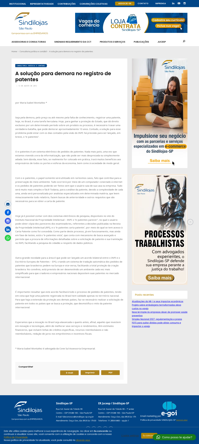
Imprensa (160, 3)
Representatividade (42, 3)
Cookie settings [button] (130, 435)
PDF (110, 372)
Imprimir (90, 372)
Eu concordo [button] (149, 435)
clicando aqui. (83, 440)
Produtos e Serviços (112, 41)
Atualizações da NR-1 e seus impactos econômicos (157, 301)
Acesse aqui (181, 420)
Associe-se (124, 3)
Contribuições (67, 3)
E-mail (69, 372)
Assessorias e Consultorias (29, 41)
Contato (143, 3)
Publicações (141, 41)
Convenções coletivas (94, 3)
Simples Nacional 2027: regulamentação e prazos (157, 319)
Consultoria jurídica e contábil (33, 51)
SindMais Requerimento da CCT (72, 41)
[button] (174, 437)
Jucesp (162, 41)
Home (14, 51)
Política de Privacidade (16, 437)
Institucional (17, 3)
